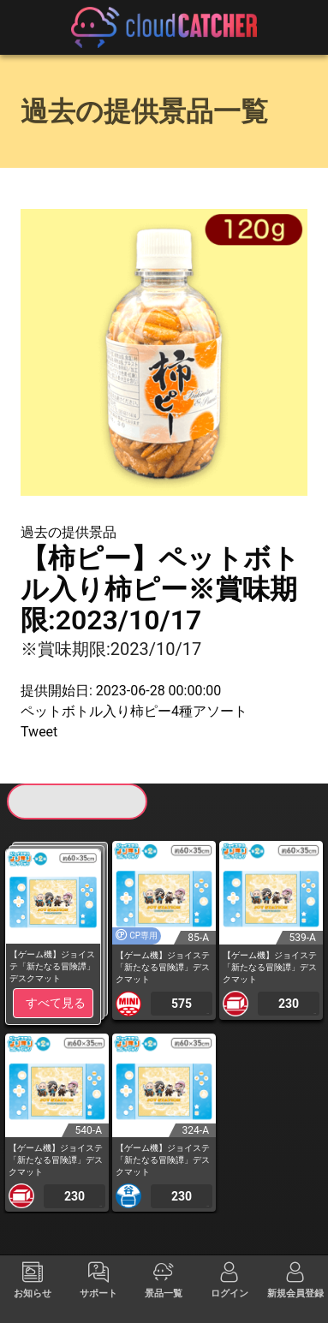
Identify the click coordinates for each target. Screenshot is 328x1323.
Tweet (39, 732)
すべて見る (56, 1003)
